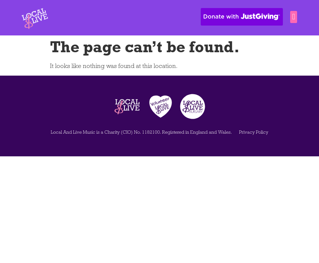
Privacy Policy (253, 132)
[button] (293, 17)
